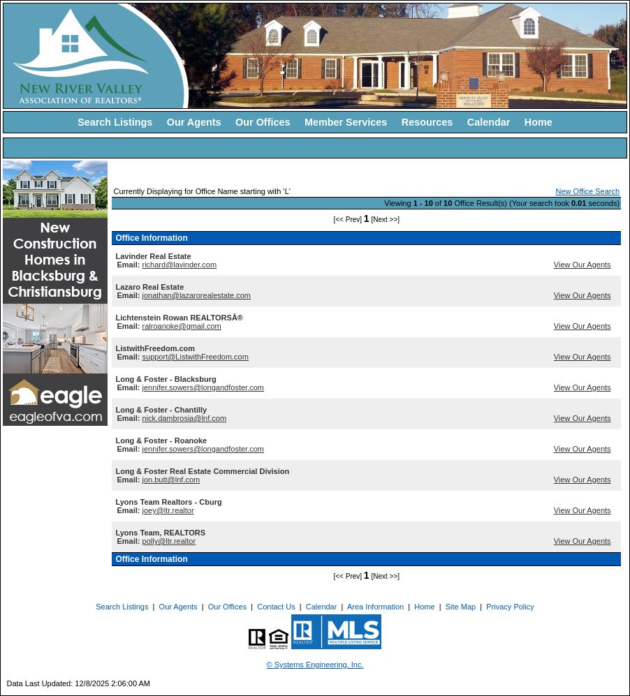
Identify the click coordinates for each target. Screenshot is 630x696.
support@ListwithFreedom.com (195, 357)
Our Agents (194, 122)
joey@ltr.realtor (168, 510)
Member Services (346, 122)
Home (538, 122)
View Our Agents (582, 264)
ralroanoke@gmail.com (181, 326)
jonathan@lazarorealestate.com (196, 295)
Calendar (489, 122)
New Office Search (588, 191)
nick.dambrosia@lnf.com (184, 418)
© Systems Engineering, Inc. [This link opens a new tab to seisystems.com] (315, 664)
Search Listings (115, 122)
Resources (427, 122)
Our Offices (262, 122)
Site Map (461, 606)
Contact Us (276, 606)
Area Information (375, 606)
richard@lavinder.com (179, 264)
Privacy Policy (510, 606)
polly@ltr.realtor (169, 541)
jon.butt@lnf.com (171, 479)
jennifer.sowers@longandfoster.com (203, 387)
